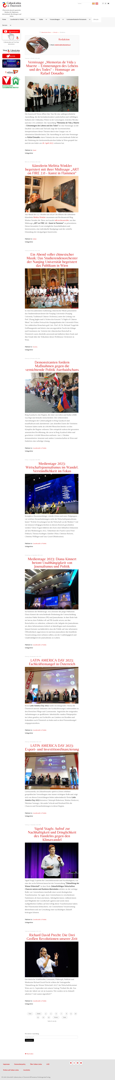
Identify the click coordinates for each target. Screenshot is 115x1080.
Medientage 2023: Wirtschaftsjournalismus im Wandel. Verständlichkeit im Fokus (52, 467)
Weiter (56, 1017)
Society (35, 347)
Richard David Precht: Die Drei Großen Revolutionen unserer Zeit (52, 937)
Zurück (38, 1013)
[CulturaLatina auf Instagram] (74, 1063)
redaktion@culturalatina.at (62, 45)
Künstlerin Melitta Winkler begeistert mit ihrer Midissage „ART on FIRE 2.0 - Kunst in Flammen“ (52, 169)
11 (38, 1017)
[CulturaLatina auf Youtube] (81, 1063)
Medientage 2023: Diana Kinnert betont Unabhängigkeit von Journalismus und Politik (52, 562)
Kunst (34, 150)
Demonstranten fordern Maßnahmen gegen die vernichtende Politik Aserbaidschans (52, 366)
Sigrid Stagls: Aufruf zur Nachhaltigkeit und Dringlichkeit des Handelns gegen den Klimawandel (52, 834)
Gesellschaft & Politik (39, 448)
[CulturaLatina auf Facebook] (70, 1063)
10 (75, 1013)
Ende (64, 1017)
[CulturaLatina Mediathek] (108, 3)
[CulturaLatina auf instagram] (105, 3)
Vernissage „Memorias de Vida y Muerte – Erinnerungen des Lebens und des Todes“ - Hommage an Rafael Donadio (52, 67)
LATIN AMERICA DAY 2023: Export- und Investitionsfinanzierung (52, 747)
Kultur (34, 239)
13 (48, 1017)
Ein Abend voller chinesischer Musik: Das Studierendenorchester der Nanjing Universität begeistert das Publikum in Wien (52, 260)
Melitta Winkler (39, 217)
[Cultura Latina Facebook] (103, 3)
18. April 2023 (47, 143)
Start (30, 1013)
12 (43, 1017)
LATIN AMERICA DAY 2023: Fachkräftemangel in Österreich (52, 662)
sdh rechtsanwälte (62, 220)
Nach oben (29, 1054)
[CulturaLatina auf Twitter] (77, 1063)
